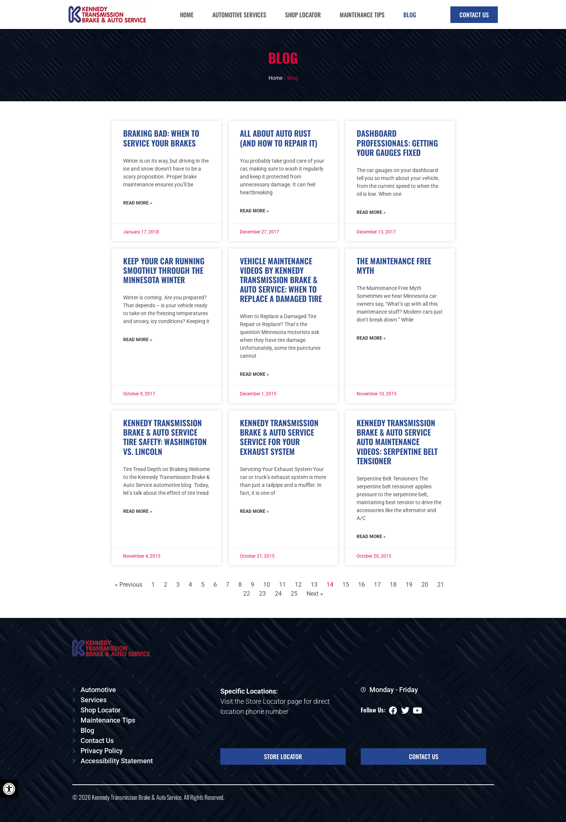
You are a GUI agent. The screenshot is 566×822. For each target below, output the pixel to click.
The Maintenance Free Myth (394, 265)
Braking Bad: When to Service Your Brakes (161, 137)
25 (294, 593)
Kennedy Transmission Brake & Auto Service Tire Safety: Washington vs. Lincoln (165, 437)
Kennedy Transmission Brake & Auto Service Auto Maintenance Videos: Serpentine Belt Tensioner (397, 442)
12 (298, 584)
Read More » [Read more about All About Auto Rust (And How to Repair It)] (254, 211)
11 (282, 584)
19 (409, 584)
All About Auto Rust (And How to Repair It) (278, 137)
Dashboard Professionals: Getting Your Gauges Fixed (397, 142)
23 (262, 593)
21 (440, 584)
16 (361, 584)
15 (345, 584)
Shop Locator (303, 14)
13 (314, 584)
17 (377, 584)
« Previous (128, 584)
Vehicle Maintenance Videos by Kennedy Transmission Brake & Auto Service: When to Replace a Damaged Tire (281, 280)
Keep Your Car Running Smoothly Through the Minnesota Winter (163, 270)
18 (393, 584)
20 (424, 584)
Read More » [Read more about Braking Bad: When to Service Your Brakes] (137, 203)
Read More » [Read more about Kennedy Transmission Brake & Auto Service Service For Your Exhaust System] (254, 511)
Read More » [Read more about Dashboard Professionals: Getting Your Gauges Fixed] (371, 212)
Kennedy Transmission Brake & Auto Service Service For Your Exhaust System (279, 437)
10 (266, 584)
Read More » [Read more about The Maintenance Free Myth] (371, 338)
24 (278, 593)
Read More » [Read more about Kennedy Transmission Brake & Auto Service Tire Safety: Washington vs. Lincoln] (137, 511)
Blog (409, 14)
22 (246, 593)
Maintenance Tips (362, 14)
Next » (315, 593)
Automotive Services (239, 14)
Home (187, 14)
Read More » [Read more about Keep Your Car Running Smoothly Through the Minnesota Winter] (137, 339)
